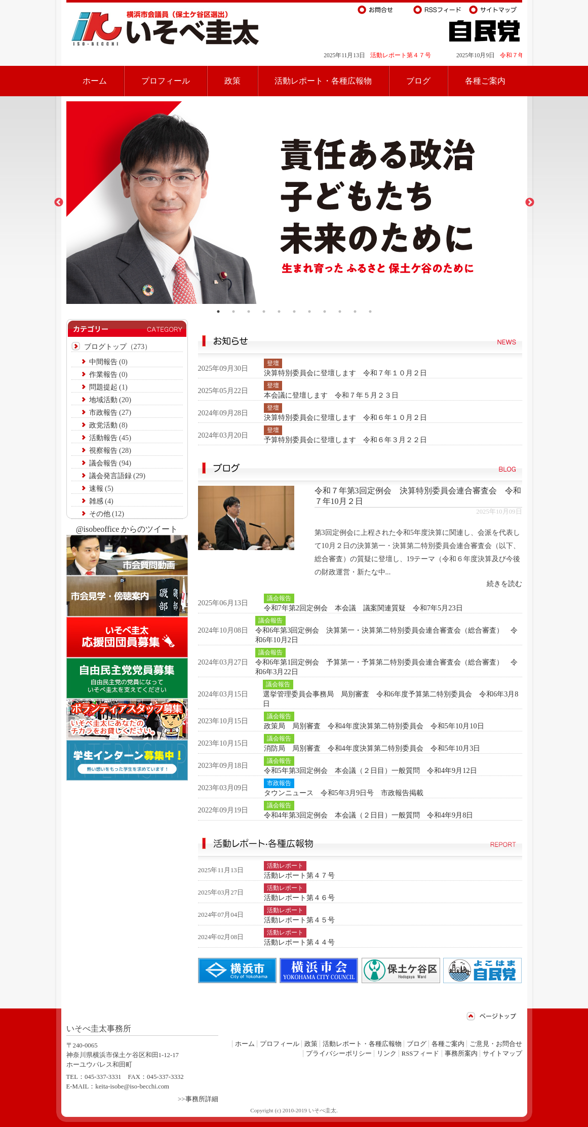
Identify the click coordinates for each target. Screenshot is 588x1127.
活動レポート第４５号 (299, 920)
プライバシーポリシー (339, 1053)
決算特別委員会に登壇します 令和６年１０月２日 (345, 417)
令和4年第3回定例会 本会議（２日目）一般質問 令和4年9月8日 (369, 815)
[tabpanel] (294, 202)
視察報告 (103, 450)
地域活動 (103, 400)
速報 (96, 488)
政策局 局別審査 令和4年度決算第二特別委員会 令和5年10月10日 (374, 726)
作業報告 (103, 374)
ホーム (95, 80)
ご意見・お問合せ (495, 1043)
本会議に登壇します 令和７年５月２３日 (331, 395)
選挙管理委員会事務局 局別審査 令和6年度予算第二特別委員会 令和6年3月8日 (391, 699)
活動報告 (103, 438)
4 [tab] (264, 311)
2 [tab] (233, 311)
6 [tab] (294, 311)
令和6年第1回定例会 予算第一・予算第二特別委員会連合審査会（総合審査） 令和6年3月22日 (386, 667)
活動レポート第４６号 (299, 897)
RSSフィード (421, 1053)
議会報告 (103, 463)
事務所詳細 (201, 1099)
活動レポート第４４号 (299, 942)
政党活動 (103, 425)
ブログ (418, 80)
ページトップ (491, 1016)
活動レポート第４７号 (411, 55)
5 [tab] (279, 311)
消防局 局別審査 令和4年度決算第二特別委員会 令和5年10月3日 (372, 748)
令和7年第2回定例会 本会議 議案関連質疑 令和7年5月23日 (363, 608)
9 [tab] (340, 311)
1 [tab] (218, 311)
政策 (232, 80)
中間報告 (103, 362)
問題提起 (103, 387)
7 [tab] (309, 311)
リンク (387, 1053)
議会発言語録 (110, 476)
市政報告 (103, 412)
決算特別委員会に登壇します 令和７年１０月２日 (345, 373)
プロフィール (165, 80)
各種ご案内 (485, 80)
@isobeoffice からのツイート (127, 529)
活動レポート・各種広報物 (323, 80)
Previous (59, 203)
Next (530, 203)
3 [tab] (249, 311)
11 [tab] (370, 311)
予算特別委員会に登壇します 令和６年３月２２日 (345, 440)
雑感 (96, 501)
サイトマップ (502, 1053)
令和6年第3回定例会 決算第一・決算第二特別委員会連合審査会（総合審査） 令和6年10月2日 (386, 635)
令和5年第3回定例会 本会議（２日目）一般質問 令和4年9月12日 (370, 770)
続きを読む (504, 583)
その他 (99, 514)
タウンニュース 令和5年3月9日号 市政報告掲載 (344, 793)
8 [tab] (325, 311)
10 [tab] (355, 311)
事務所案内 (461, 1053)
